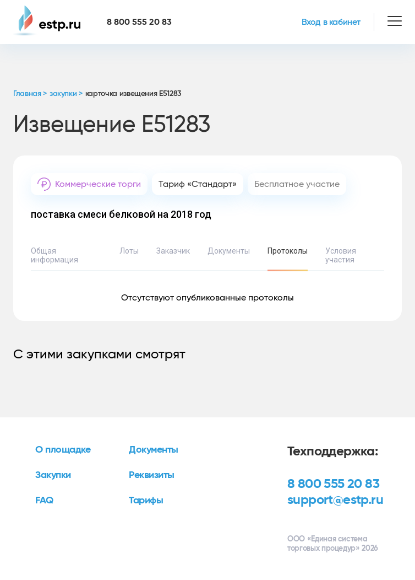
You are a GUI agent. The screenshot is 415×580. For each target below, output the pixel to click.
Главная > (30, 94)
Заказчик (173, 250)
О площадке (63, 450)
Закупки (53, 475)
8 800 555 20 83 (333, 484)
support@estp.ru (335, 500)
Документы (229, 250)
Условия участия (340, 255)
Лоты (129, 250)
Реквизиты (151, 475)
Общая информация (54, 255)
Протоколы (287, 250)
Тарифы (146, 501)
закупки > (66, 94)
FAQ (44, 501)
